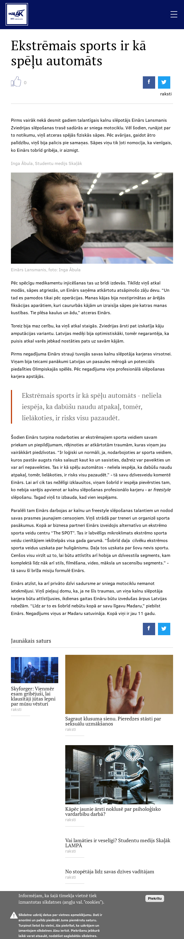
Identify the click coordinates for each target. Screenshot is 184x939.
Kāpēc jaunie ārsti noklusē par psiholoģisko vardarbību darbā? (113, 811)
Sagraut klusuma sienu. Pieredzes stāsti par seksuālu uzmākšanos (113, 720)
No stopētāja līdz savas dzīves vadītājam (109, 871)
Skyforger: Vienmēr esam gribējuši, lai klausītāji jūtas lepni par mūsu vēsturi (33, 695)
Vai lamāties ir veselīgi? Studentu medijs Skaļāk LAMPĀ (117, 842)
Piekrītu (155, 898)
